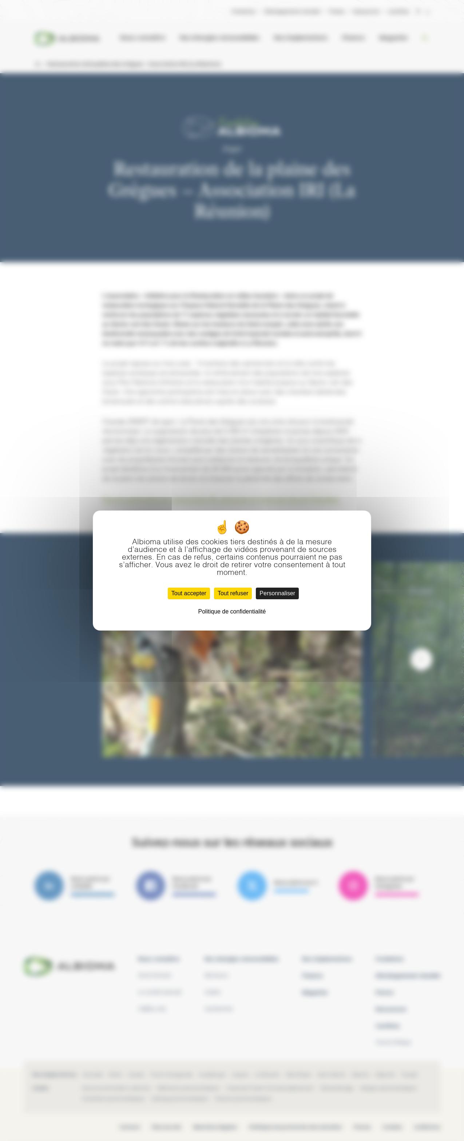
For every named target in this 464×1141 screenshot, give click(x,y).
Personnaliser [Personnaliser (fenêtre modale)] (277, 593)
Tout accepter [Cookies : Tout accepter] (188, 593)
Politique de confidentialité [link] (232, 611)
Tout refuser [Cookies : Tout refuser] (233, 593)
